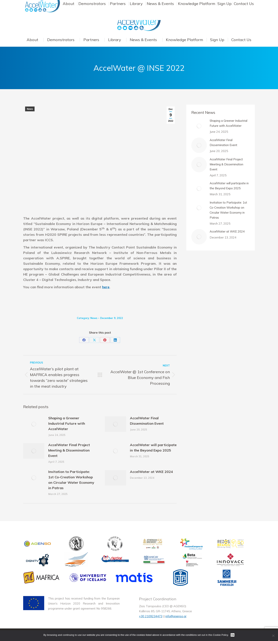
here (105, 287)
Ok (232, 634)
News (30, 109)
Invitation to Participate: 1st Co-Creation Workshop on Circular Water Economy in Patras (71, 479)
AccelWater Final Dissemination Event (147, 421)
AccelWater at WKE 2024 (151, 471)
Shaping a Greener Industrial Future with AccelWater (66, 423)
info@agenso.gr (175, 616)
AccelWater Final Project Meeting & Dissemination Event (69, 450)
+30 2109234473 (150, 616)
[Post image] (33, 424)
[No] (273, 636)
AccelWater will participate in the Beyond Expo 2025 (153, 447)
